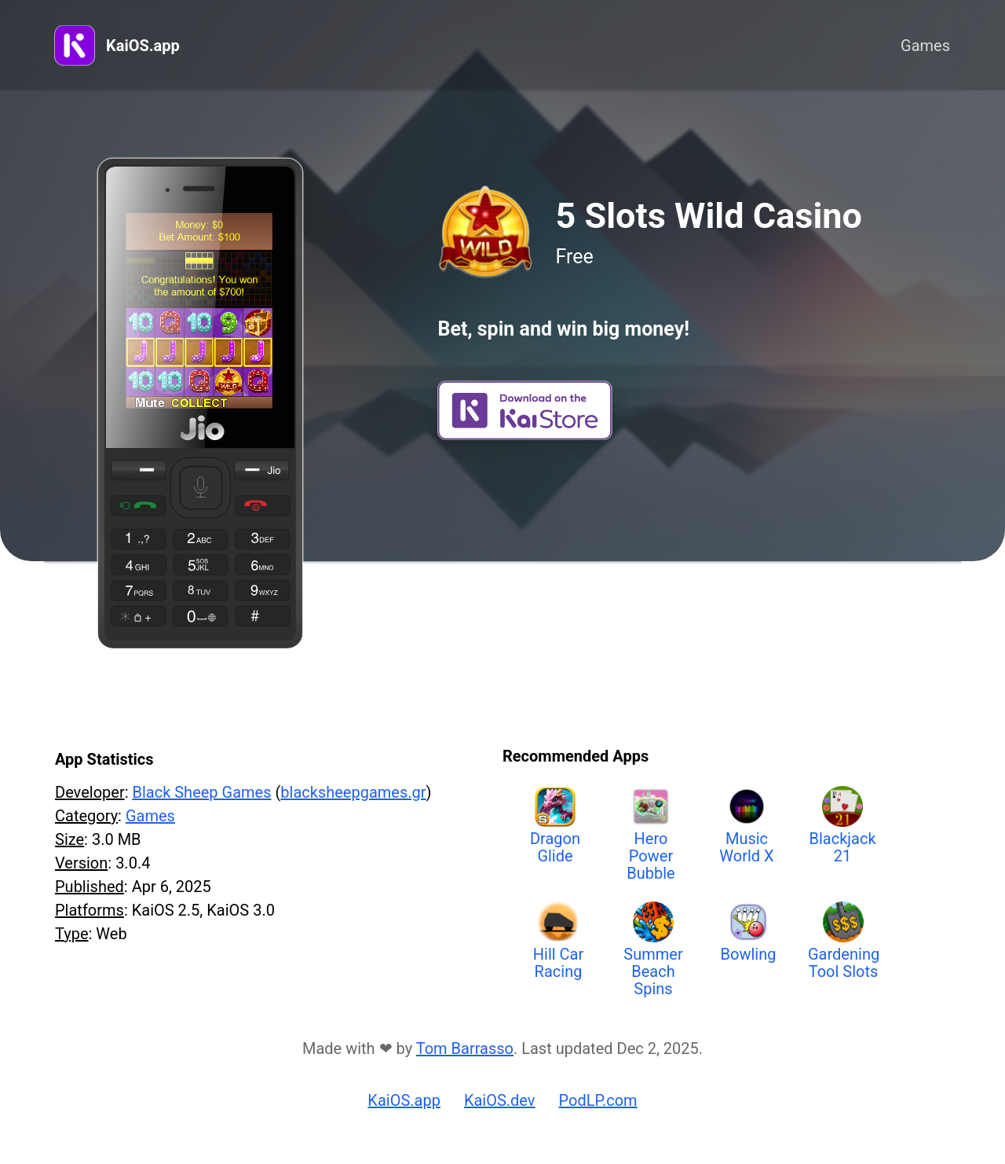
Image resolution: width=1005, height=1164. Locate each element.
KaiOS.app (143, 45)
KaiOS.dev (499, 1100)
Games (925, 45)
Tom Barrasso (464, 1048)
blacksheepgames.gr (353, 792)
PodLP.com (598, 1100)
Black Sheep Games (201, 792)
